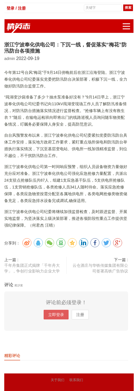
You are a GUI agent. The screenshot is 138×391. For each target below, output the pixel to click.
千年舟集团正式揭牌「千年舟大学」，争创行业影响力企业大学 (32, 268)
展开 (128, 23)
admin (10, 58)
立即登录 (56, 314)
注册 (80, 314)
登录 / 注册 (16, 8)
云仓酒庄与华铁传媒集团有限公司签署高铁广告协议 (100, 268)
